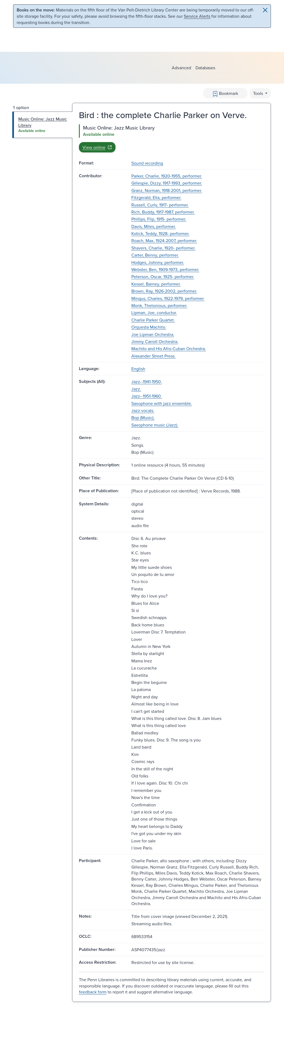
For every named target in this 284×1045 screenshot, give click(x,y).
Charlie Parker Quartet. (153, 320)
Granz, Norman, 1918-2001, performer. (166, 190)
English (138, 369)
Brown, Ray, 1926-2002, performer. (164, 291)
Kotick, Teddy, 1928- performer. (160, 233)
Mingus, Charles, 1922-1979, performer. (168, 298)
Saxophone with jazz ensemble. (161, 403)
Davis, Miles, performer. (153, 226)
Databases (205, 68)
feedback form (92, 992)
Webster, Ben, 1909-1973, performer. (165, 269)
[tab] (42, 125)
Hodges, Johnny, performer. (157, 262)
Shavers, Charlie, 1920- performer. (163, 248)
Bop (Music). (143, 418)
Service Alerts (197, 16)
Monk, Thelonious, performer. (159, 305)
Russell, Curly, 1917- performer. (160, 205)
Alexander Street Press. (153, 356)
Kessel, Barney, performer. (156, 284)
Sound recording (147, 163)
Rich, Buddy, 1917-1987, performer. (163, 212)
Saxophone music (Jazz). (154, 425)
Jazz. (136, 389)
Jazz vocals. (142, 410)
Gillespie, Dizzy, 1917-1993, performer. (166, 183)
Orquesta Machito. (148, 327)
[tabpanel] (171, 138)
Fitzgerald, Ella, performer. (156, 197)
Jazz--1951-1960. (146, 396)
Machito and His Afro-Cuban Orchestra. (168, 349)
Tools (258, 93)
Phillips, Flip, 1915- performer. (158, 219)
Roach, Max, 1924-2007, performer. (164, 241)
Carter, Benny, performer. (155, 255)
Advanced (181, 68)
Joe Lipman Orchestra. (152, 334)
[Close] (265, 10)
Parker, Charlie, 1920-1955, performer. (166, 176)
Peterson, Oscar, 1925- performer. (162, 277)
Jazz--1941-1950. (146, 382)
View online (97, 147)
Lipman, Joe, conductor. (154, 313)
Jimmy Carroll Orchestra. (154, 341)
